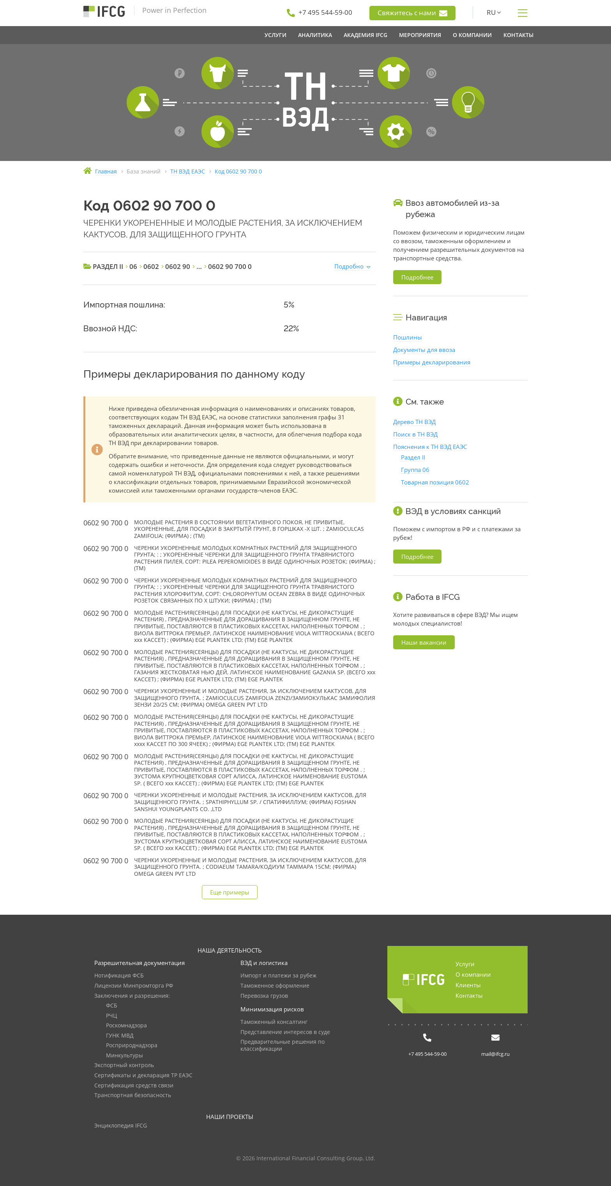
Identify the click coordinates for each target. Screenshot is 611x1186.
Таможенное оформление (274, 986)
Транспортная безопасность (132, 1095)
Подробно (349, 266)
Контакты (469, 995)
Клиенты (468, 985)
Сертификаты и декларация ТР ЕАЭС (143, 1075)
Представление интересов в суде (285, 1032)
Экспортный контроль (124, 1065)
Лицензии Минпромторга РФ (133, 986)
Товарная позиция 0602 (435, 482)
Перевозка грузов (264, 996)
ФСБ (111, 1005)
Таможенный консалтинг (273, 1022)
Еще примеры (229, 892)
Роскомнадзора (126, 1025)
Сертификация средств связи (133, 1085)
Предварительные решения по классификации (282, 1045)
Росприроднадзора (131, 1045)
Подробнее (417, 277)
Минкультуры (124, 1055)
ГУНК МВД (120, 1035)
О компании (473, 974)
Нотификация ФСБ (119, 975)
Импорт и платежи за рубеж (278, 975)
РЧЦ (111, 1016)
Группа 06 (415, 470)
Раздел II (413, 457)
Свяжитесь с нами (412, 13)
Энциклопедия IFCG (120, 1125)
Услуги (465, 964)
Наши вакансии (424, 642)
